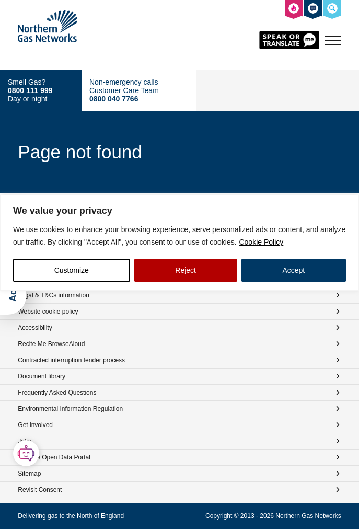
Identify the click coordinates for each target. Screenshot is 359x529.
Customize (71, 270)
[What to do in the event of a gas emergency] (294, 10)
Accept (293, 270)
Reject (185, 270)
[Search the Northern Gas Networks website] (332, 10)
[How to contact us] (313, 10)
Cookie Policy (261, 242)
